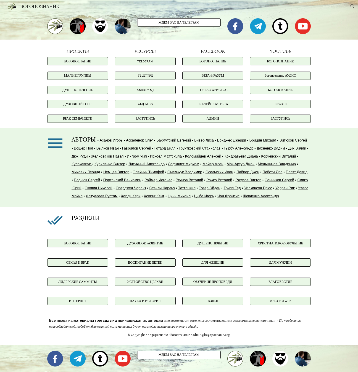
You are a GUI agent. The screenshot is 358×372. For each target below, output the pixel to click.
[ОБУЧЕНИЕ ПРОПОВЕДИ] (213, 281)
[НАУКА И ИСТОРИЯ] (145, 301)
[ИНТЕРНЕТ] (77, 301)
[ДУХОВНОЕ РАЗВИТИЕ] (145, 243)
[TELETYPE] (145, 75)
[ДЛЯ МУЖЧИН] (280, 262)
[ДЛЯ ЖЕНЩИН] (213, 262)
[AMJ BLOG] (145, 104)
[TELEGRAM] (145, 61)
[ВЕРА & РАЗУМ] (213, 75)
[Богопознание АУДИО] (280, 75)
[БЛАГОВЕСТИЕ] (280, 281)
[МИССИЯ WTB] (280, 301)
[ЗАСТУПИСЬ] (145, 118)
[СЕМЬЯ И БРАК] (77, 262)
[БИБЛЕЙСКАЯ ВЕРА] (213, 104)
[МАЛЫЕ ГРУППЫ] (77, 75)
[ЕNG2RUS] (280, 104)
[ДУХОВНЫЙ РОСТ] (77, 104)
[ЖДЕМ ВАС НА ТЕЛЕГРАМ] (178, 22)
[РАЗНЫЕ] (213, 301)
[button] (352, 6)
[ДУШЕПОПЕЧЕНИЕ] (77, 90)
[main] (77, 51)
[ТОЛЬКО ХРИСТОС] (213, 90)
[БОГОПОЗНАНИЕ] (77, 61)
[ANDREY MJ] (145, 90)
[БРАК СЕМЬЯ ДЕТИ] (77, 118)
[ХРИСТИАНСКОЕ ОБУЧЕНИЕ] (280, 243)
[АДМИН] (213, 118)
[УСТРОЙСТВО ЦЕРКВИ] (145, 281)
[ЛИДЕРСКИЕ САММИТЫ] (77, 281)
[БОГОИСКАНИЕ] (280, 90)
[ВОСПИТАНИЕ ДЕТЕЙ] (145, 262)
